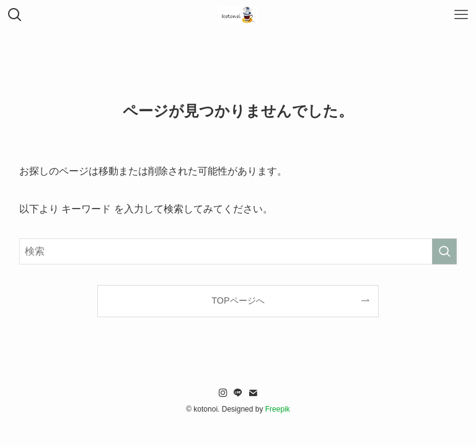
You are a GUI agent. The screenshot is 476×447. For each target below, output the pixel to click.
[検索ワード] (238, 251)
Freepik (277, 409)
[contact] (252, 393)
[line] (238, 393)
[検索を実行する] (444, 251)
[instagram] (223, 393)
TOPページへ (237, 300)
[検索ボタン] (15, 15)
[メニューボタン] (461, 15)
